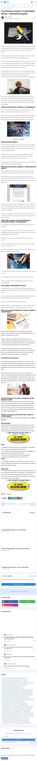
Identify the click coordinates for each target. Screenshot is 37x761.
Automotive (5, 683)
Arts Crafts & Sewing (17, 680)
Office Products (22, 708)
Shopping (25, 715)
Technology (26, 718)
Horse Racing (5, 701)
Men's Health (5, 708)
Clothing (18, 690)
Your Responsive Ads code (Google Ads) (18, 591)
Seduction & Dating (7, 713)
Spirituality (5, 718)
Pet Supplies (16, 711)
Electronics (29, 692)
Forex (4, 697)
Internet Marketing (6, 704)
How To (11, 701)
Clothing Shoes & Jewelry (26, 690)
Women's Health (26, 722)
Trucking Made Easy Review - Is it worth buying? (13, 529)
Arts (25, 678)
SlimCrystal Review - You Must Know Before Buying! (16, 666)
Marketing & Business (28, 706)
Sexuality (10, 715)
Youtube (27, 605)
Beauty (19, 683)
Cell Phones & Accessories (8, 690)
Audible (25, 680)
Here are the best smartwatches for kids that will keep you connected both (18, 648)
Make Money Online (17, 706)
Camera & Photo (6, 687)
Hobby (23, 699)
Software (31, 715)
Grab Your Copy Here (18, 139)
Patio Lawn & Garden (7, 711)
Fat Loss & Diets (6, 694)
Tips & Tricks (11, 720)
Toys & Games (6, 722)
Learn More (31, 755)
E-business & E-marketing (13, 692)
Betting (4, 685)
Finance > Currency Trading (17, 694)
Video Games (18, 722)
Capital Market (15, 687)
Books (16, 685)
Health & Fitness (6, 699)
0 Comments (32, 576)
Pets (21, 711)
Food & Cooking (28, 694)
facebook (11, 601)
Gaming (8, 697)
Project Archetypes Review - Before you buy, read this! (15, 548)
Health (26, 697)
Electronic (23, 692)
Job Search (14, 704)
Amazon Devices (19, 678)
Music (11, 708)
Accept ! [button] (4, 758)
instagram (11, 605)
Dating (4, 692)
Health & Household (15, 699)
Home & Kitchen (29, 699)
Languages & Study (7, 706)
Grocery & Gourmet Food (17, 697)
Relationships (27, 711)
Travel (12, 722)
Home (2, 7)
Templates (5, 720)
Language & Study (23, 704)
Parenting (29, 708)
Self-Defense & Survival (27, 713)
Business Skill (22, 685)
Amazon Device (10, 678)
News (15, 708)
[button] (35, 2)
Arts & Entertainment (7, 680)
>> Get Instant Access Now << (18, 433)
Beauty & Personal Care (28, 683)
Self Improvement (17, 713)
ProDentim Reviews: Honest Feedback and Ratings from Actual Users (18, 638)
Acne (4, 678)
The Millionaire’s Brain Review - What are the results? (15, 567)
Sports (10, 718)
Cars (21, 687)
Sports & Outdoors (18, 718)
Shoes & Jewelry (17, 715)
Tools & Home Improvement (22, 720)
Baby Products (12, 683)
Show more (32, 512)
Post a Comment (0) (18, 584)
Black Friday (10, 685)
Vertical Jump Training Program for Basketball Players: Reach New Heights (19, 657)
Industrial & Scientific (20, 701)
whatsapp (28, 601)
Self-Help (7, 7)
